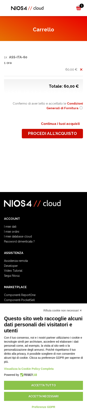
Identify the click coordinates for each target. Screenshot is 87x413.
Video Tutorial (13, 270)
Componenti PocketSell (19, 300)
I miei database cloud (18, 236)
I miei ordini (11, 231)
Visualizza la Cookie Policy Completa (29, 368)
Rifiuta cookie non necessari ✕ (62, 310)
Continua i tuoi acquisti (60, 124)
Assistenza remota (16, 260)
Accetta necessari (43, 396)
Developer (11, 265)
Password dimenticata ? (19, 241)
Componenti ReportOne (20, 295)
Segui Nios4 (12, 275)
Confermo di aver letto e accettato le (48, 106)
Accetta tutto (43, 385)
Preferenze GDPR (43, 407)
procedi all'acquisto (52, 133)
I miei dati (10, 226)
